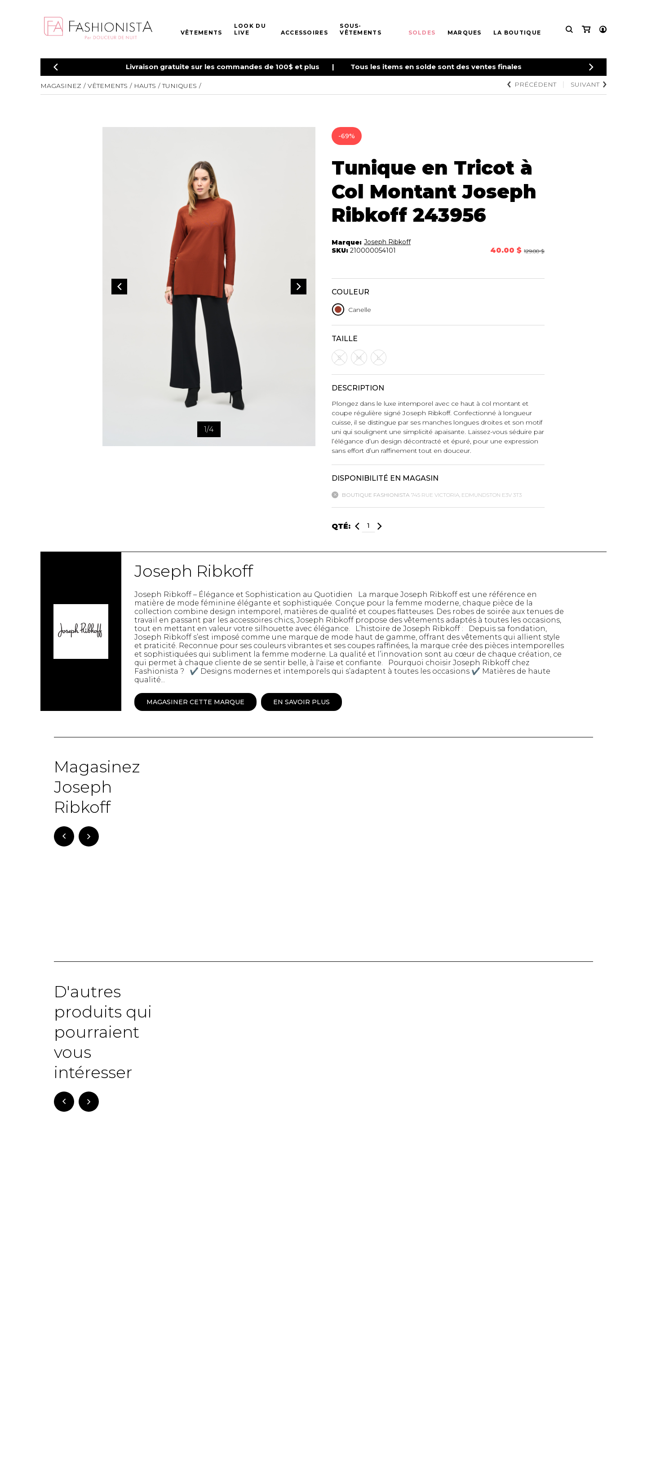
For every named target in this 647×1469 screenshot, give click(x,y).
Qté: (341, 526)
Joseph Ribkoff (387, 242)
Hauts (145, 86)
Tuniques (179, 86)
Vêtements (201, 32)
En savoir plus (301, 702)
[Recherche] (569, 29)
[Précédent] (55, 67)
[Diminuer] (357, 526)
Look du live (250, 29)
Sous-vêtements (360, 29)
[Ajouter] (379, 526)
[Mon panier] (586, 29)
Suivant (589, 84)
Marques (465, 32)
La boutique (517, 32)
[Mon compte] (603, 29)
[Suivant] (89, 836)
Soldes (422, 32)
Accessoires (304, 32)
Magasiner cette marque (195, 702)
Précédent (531, 84)
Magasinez (60, 86)
